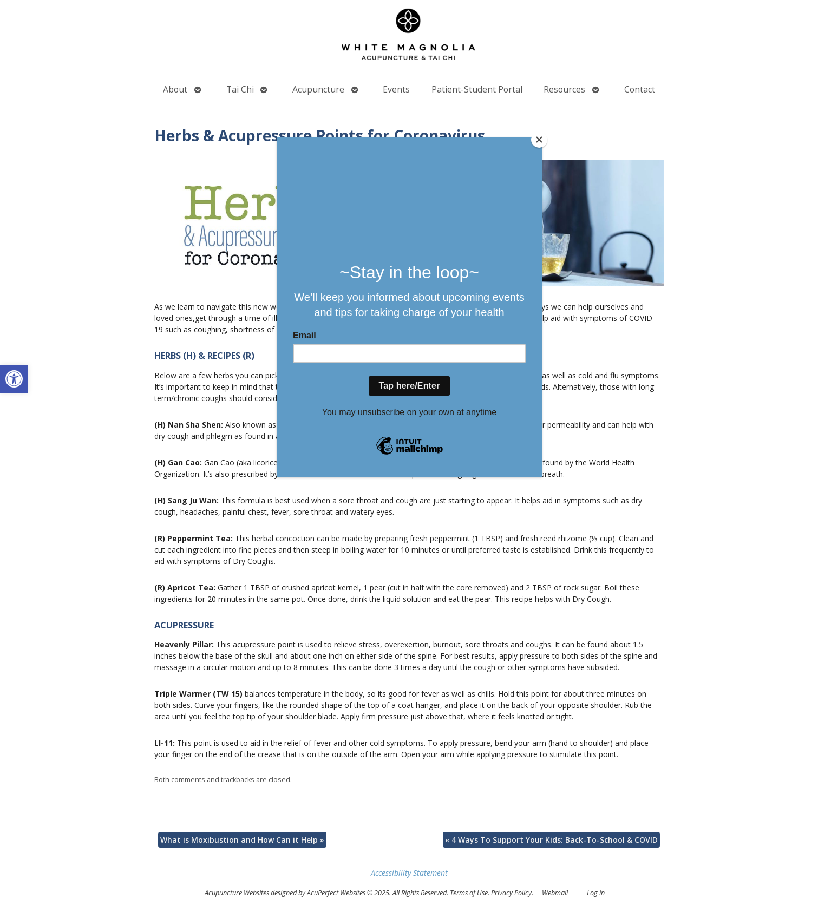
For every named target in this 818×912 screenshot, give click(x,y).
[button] (14, 379)
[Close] (539, 140)
